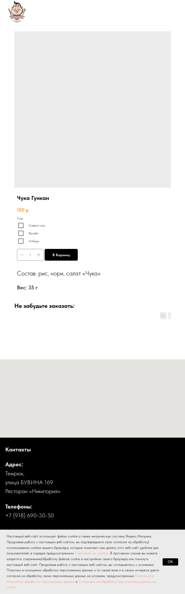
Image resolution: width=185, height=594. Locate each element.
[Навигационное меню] (171, 11)
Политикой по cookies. (92, 553)
